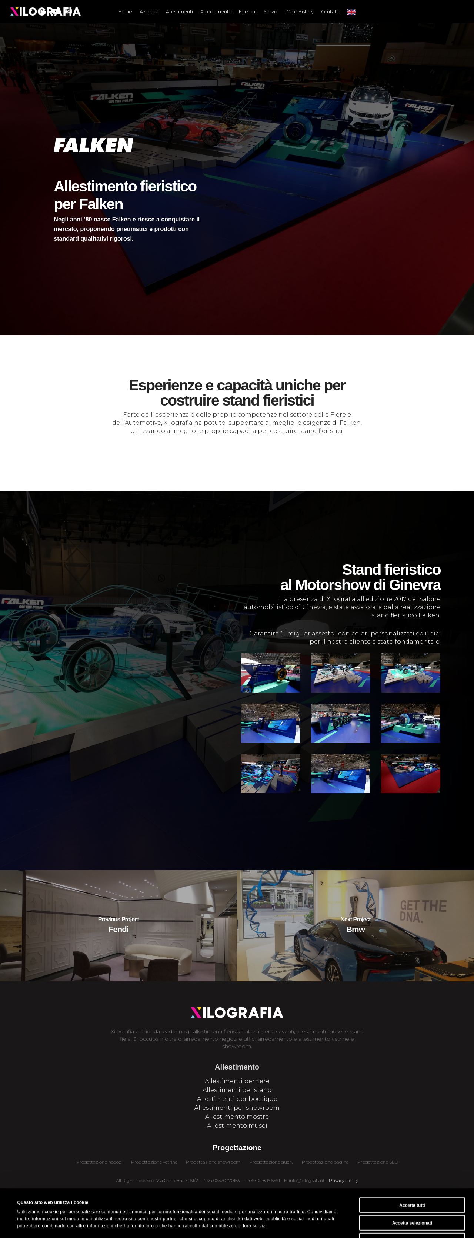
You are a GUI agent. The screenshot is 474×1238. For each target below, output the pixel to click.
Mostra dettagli (269, 1224)
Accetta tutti (412, 1160)
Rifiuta (412, 1195)
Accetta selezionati (412, 1178)
